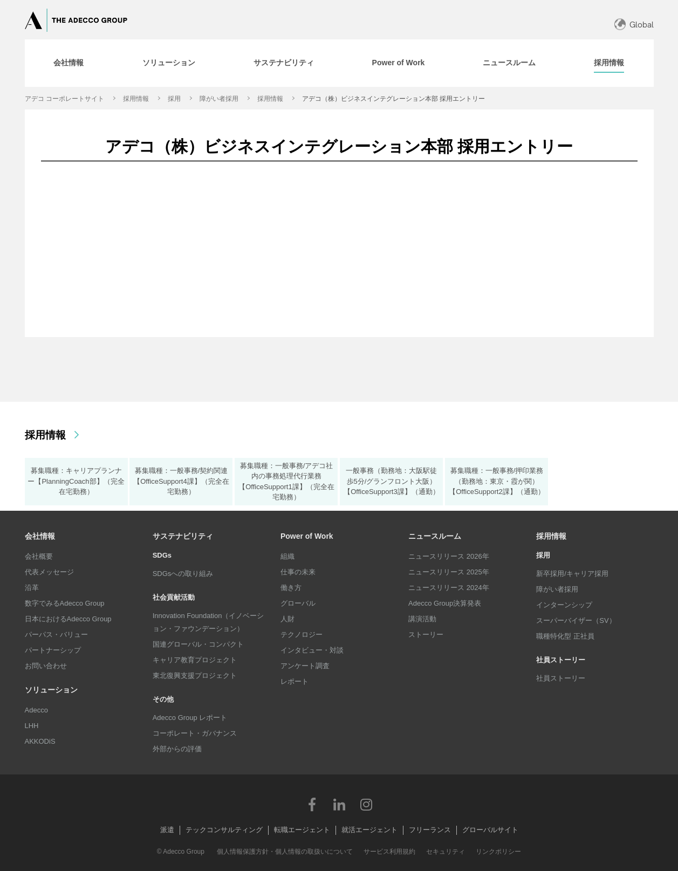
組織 (287, 556)
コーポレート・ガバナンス (195, 733)
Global (641, 24)
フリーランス (430, 830)
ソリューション (51, 689)
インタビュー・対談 (312, 650)
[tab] (68, 63)
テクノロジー (301, 634)
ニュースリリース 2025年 (448, 572)
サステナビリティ (183, 536)
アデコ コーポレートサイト (64, 98)
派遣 (167, 830)
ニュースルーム (434, 536)
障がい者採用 (219, 98)
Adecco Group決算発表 (444, 603)
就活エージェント (369, 830)
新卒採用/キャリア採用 (572, 574)
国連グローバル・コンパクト (198, 644)
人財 (287, 619)
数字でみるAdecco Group (65, 603)
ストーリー (425, 634)
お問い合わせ (46, 666)
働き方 (291, 588)
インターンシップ (564, 605)
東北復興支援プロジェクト (195, 675)
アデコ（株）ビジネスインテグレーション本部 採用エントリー (393, 98)
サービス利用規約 (389, 851)
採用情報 (136, 98)
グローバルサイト (490, 830)
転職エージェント (302, 830)
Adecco (36, 710)
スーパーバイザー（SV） (575, 620)
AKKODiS (40, 741)
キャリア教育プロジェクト (195, 660)
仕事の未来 (298, 572)
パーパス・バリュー (56, 634)
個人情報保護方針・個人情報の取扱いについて (285, 851)
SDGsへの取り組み (183, 574)
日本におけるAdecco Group (68, 619)
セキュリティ (445, 851)
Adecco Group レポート (190, 718)
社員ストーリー (560, 678)
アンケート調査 (305, 666)
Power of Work (306, 536)
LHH (32, 726)
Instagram (366, 804)
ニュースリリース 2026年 (448, 556)
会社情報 (40, 536)
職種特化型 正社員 (565, 636)
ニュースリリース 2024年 (448, 588)
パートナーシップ (53, 650)
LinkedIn (339, 804)
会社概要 (39, 556)
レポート (294, 681)
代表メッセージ (49, 572)
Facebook (312, 804)
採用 (174, 98)
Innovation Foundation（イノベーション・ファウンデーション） (208, 622)
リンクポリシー (498, 851)
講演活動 (422, 619)
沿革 (32, 588)
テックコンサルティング (224, 830)
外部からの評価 (177, 749)
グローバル (298, 603)
